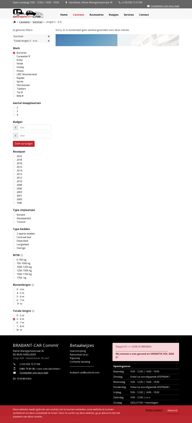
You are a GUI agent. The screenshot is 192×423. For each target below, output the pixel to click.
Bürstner (22, 52)
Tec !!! (20, 92)
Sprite (20, 81)
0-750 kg (21, 259)
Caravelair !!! (23, 56)
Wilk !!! (20, 96)
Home (64, 14)
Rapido (20, 78)
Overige (21, 248)
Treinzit (21, 222)
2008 (19, 185)
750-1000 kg (23, 263)
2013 (19, 174)
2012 (19, 177)
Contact (144, 14)
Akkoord (172, 410)
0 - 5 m (20, 315)
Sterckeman (23, 85)
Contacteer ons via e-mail (165, 6)
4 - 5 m (20, 293)
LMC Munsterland (27, 74)
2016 (19, 163)
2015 (19, 167)
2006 (19, 188)
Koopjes (113, 14)
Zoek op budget (24, 143)
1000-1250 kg (24, 267)
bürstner (38, 22)
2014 (19, 170)
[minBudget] (34, 127)
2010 (19, 181)
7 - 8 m (20, 326)
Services (129, 14)
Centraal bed (24, 237)
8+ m (19, 329)
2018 (19, 159)
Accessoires (96, 14)
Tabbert (21, 88)
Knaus (20, 70)
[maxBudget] (34, 135)
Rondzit (21, 214)
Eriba (19, 60)
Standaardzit (24, 218)
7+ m (19, 303)
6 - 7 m (20, 300)
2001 (19, 195)
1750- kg (21, 277)
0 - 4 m (20, 289)
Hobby (20, 67)
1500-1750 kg (24, 274)
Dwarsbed (22, 240)
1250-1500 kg (24, 270)
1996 (19, 203)
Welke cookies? (154, 410)
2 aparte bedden (26, 233)
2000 (19, 199)
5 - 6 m (20, 296)
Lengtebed (23, 244)
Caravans (78, 14)
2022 (19, 156)
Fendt (20, 63)
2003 (19, 192)
